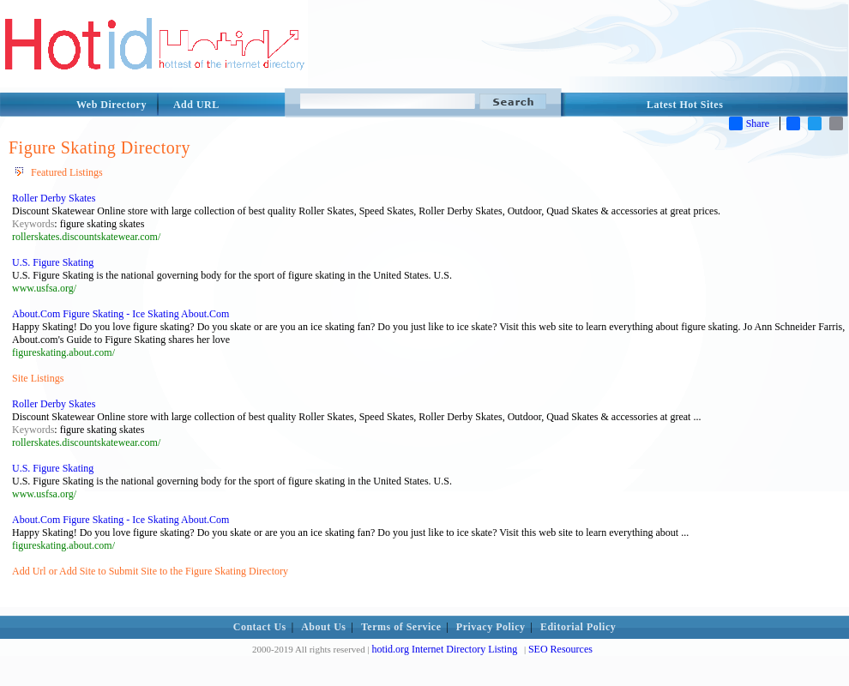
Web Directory (111, 105)
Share (749, 123)
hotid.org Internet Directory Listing (444, 649)
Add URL (196, 105)
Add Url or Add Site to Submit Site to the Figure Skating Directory (150, 571)
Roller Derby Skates (53, 198)
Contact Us (259, 627)
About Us (323, 627)
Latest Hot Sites (685, 105)
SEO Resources (560, 649)
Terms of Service (401, 627)
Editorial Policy (578, 627)
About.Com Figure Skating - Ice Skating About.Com (120, 314)
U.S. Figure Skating (52, 262)
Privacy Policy (491, 627)
